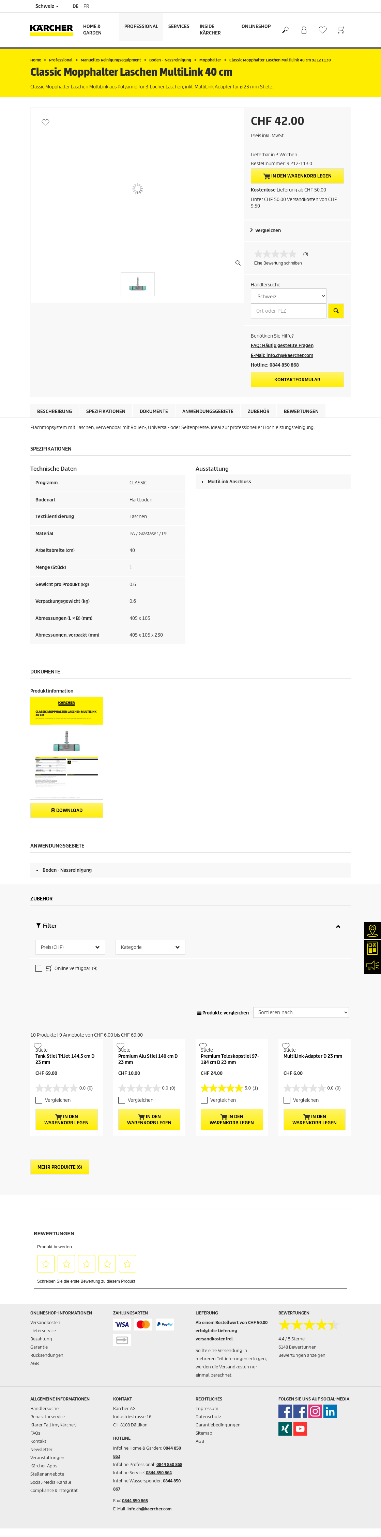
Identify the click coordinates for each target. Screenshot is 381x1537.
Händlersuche (44, 1408)
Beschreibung (54, 411)
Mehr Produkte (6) (59, 1167)
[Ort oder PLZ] (289, 310)
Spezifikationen (105, 411)
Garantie (39, 1347)
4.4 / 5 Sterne (291, 1338)
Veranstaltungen (47, 1457)
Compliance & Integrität (54, 1490)
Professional (141, 26)
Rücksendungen (46, 1355)
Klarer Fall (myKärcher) (53, 1424)
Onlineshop (256, 26)
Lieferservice (43, 1330)
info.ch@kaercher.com (149, 1508)
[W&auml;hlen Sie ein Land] (289, 295)
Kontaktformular (297, 380)
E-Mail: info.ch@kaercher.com (282, 355)
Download (66, 810)
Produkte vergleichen (223, 1013)
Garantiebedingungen (218, 1424)
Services (178, 26)
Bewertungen (301, 411)
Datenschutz (208, 1416)
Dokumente (154, 411)
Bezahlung (41, 1338)
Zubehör (259, 411)
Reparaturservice (47, 1416)
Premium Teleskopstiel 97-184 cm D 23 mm (230, 1059)
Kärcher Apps (43, 1465)
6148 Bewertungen (297, 1347)
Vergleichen (268, 230)
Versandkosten (45, 1322)
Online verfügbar (71, 969)
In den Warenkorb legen (297, 176)
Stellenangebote (47, 1474)
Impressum (207, 1408)
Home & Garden (92, 30)
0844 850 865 (135, 1500)
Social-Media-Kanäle (50, 1482)
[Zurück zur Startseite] (54, 30)
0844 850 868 (169, 1464)
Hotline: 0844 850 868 (275, 365)
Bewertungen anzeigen (301, 1355)
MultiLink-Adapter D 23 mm (313, 1056)
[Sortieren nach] (301, 1012)
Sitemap (204, 1433)
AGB (34, 1363)
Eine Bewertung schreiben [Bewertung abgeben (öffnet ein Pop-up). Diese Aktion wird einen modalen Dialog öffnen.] (278, 263)
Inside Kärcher (210, 30)
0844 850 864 (159, 1472)
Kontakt (38, 1441)
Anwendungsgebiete (207, 411)
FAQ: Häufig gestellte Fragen (282, 345)
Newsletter (41, 1449)
